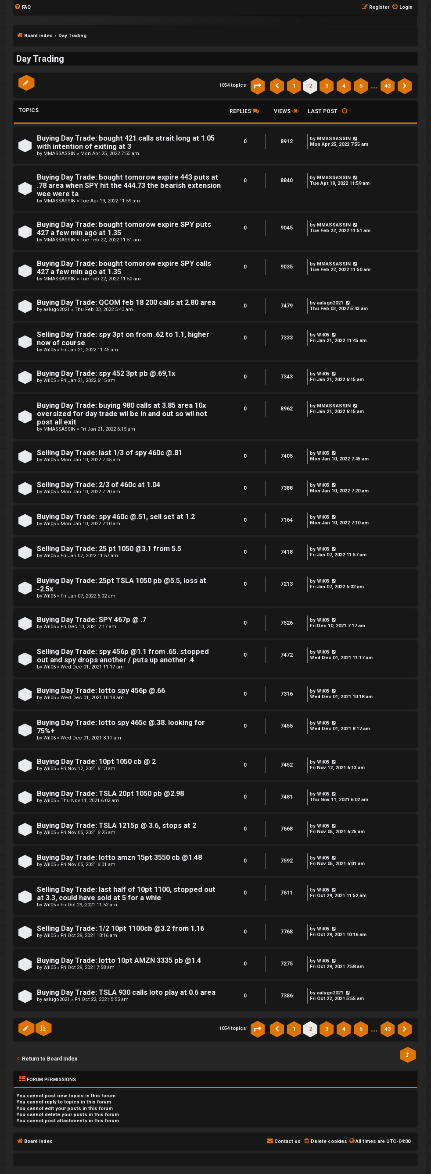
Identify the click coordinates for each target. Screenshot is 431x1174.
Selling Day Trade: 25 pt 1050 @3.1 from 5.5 (109, 549)
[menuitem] (22, 7)
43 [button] (387, 85)
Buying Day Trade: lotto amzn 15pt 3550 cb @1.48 (119, 857)
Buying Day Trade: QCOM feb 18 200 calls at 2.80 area (126, 302)
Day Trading (40, 58)
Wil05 (49, 350)
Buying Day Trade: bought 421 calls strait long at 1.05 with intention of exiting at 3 (126, 142)
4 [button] (343, 85)
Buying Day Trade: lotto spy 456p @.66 (101, 690)
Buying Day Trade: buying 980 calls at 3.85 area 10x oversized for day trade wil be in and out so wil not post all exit (122, 413)
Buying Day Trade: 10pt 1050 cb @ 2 (96, 761)
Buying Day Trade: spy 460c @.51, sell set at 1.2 (116, 517)
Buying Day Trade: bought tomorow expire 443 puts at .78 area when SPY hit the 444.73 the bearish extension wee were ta (129, 185)
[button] (258, 85)
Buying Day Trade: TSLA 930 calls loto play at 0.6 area (126, 992)
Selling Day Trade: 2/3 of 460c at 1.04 (98, 485)
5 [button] (361, 85)
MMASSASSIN (59, 153)
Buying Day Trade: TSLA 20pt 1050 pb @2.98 (110, 793)
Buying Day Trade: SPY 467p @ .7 (91, 619)
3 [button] (326, 85)
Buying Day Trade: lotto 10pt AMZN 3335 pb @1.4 (119, 960)
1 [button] (294, 85)
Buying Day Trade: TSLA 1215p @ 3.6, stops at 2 (116, 825)
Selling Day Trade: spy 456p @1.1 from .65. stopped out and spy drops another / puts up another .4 (123, 655)
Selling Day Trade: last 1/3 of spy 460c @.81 (109, 453)
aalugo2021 (56, 309)
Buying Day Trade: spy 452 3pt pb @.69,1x (106, 373)
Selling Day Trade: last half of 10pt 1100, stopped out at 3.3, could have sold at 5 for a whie (126, 893)
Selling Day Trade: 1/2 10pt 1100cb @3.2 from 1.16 (120, 928)
